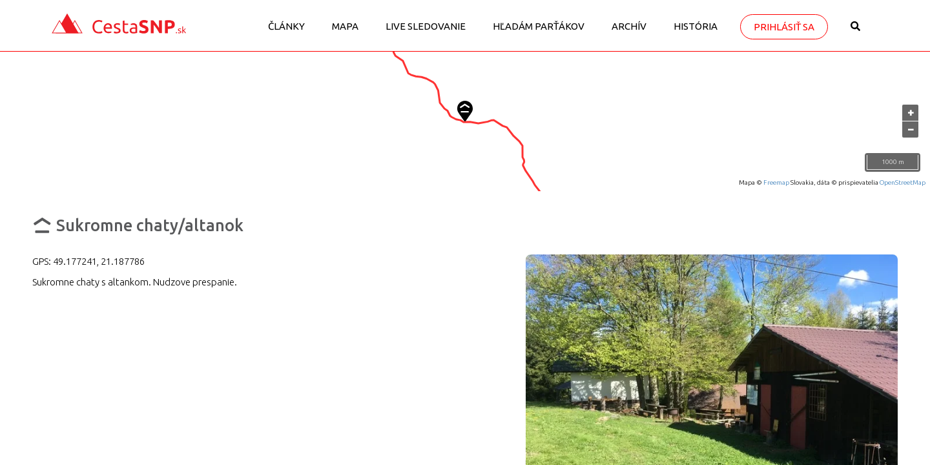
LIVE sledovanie (426, 26)
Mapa (345, 26)
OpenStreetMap (902, 182)
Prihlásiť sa (784, 26)
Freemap (776, 182)
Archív (629, 26)
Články (286, 26)
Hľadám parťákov (538, 26)
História (696, 26)
